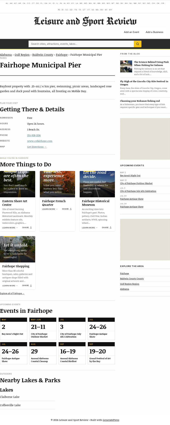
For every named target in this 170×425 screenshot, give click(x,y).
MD (85, 3)
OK (158, 3)
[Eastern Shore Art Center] (17, 184)
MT (113, 3)
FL (42, 3)
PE (59, 10)
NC (144, 3)
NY (139, 3)
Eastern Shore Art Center (14, 203)
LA (77, 3)
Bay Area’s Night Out (130, 175)
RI (63, 10)
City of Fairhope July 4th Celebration (138, 191)
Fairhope (62, 55)
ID (54, 3)
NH (126, 3)
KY (72, 3)
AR (19, 3)
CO (28, 3)
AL (7, 3)
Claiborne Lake (9, 397)
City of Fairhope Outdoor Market (136, 183)
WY (110, 10)
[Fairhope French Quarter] (57, 184)
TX (80, 10)
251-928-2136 (34, 135)
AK (11, 3)
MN (99, 3)
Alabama (6, 55)
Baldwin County (42, 55)
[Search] (137, 44)
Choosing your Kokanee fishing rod (140, 101)
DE (37, 3)
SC (66, 10)
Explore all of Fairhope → (12, 293)
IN (61, 3)
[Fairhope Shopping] (17, 249)
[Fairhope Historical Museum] (97, 184)
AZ (15, 3)
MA (90, 3)
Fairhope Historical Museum (95, 203)
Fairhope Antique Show (131, 198)
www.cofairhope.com (39, 141)
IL (57, 3)
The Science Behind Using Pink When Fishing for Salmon (151, 63)
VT (88, 10)
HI (50, 3)
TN (75, 10)
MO (108, 3)
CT (33, 3)
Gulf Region (22, 55)
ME (81, 3)
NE (117, 3)
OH (153, 3)
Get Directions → (37, 146)
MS (103, 3)
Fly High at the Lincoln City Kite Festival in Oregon (144, 83)
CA (24, 3)
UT (84, 10)
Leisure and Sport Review (85, 21)
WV (101, 10)
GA (45, 3)
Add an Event (131, 32)
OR (162, 3)
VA (92, 10)
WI (106, 10)
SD (71, 10)
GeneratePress (111, 420)
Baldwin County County (132, 278)
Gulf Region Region (129, 283)
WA (97, 10)
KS (68, 3)
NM (135, 3)
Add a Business (154, 32)
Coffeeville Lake (10, 405)
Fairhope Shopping (15, 266)
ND (148, 3)
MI (94, 3)
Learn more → (10, 228)
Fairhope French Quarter (54, 203)
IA (65, 3)
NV (122, 3)
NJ (130, 3)
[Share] (27, 227)
